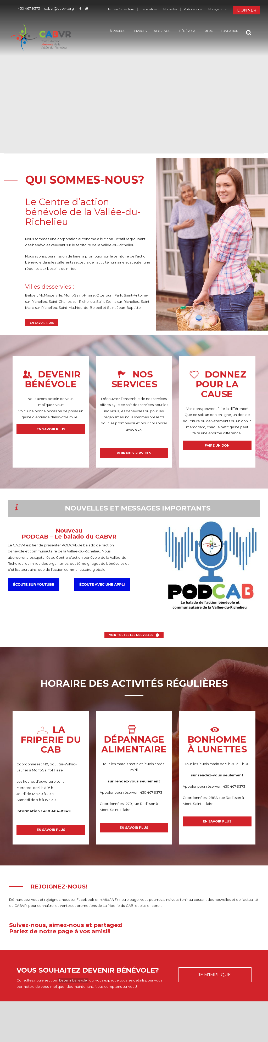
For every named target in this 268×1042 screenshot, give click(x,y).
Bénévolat (184, 31)
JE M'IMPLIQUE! (215, 981)
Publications (193, 9)
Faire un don (217, 448)
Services (135, 31)
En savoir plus (43, 323)
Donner (246, 10)
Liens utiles (149, 9)
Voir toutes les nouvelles (131, 639)
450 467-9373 (29, 8)
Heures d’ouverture (120, 9)
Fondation (225, 31)
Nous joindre (217, 9)
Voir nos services (134, 455)
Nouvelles (170, 9)
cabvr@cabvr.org (59, 8)
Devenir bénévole (74, 987)
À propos (113, 31)
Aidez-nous (159, 31)
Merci (204, 31)
